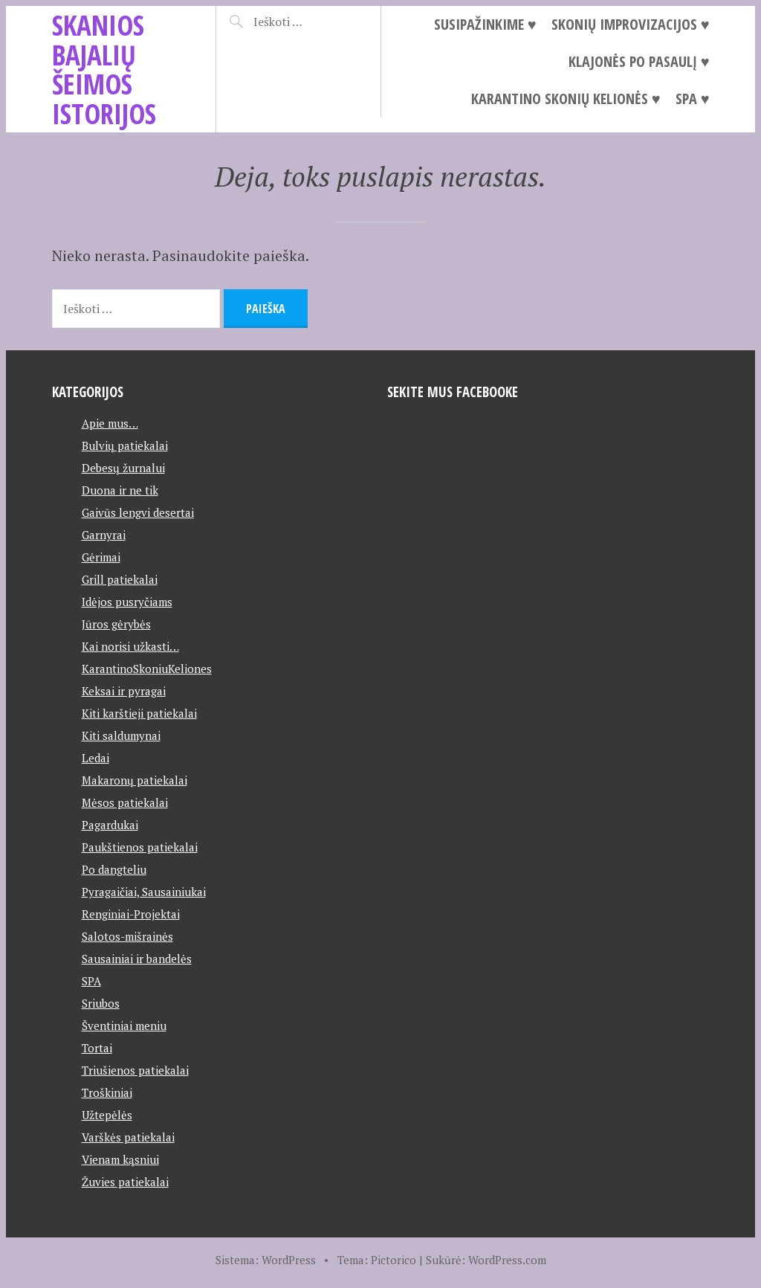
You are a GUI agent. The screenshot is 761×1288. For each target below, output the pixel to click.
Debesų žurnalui (123, 467)
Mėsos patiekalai (125, 802)
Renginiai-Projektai (131, 914)
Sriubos (101, 1003)
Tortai (97, 1047)
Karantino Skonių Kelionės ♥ (566, 98)
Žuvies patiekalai (125, 1181)
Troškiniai (107, 1092)
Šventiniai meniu (124, 1025)
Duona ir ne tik (120, 490)
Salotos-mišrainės (127, 936)
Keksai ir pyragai (124, 690)
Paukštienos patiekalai (140, 847)
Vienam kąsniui (120, 1159)
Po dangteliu (114, 869)
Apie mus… (110, 423)
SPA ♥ (693, 98)
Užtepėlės (107, 1114)
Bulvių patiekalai (125, 445)
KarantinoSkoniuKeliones (147, 668)
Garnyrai (104, 534)
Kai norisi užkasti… (130, 646)
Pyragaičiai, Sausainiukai (144, 891)
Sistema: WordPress (266, 1259)
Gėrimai (101, 557)
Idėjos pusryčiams (127, 601)
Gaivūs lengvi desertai (138, 512)
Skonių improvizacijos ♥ (630, 24)
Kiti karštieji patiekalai (139, 713)
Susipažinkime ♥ (485, 24)
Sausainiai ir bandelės (137, 958)
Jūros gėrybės (116, 623)
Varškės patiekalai (128, 1137)
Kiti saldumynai (121, 735)
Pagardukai (110, 824)
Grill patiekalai (120, 579)
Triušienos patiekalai (135, 1070)
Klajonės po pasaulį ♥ (639, 61)
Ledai (95, 757)
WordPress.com (507, 1259)
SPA (91, 980)
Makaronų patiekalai (134, 780)
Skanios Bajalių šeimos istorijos (104, 69)
